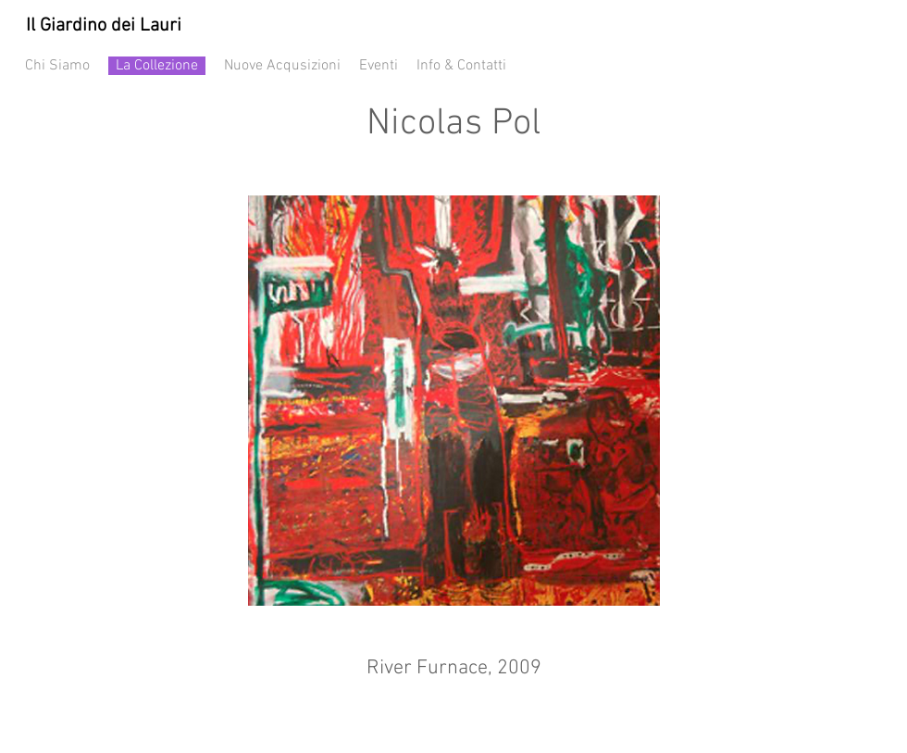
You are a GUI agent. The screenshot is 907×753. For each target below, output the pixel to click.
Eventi (387, 65)
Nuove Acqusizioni (282, 65)
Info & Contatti (461, 65)
